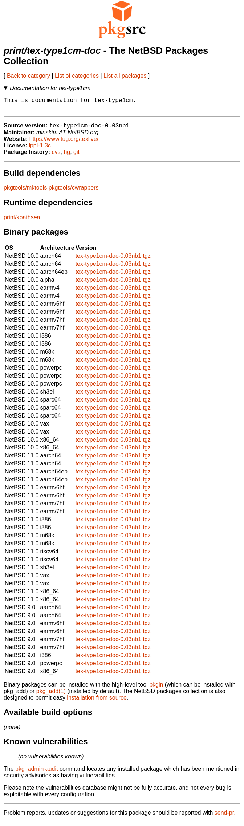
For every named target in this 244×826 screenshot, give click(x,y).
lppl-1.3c (39, 149)
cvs (56, 156)
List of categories (77, 76)
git (76, 156)
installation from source (97, 702)
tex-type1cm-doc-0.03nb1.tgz (113, 260)
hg (67, 156)
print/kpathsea (22, 221)
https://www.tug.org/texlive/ (63, 143)
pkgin (156, 688)
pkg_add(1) (51, 695)
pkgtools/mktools (25, 191)
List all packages (124, 76)
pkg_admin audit (36, 773)
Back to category (28, 76)
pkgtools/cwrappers (74, 191)
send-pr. (225, 817)
